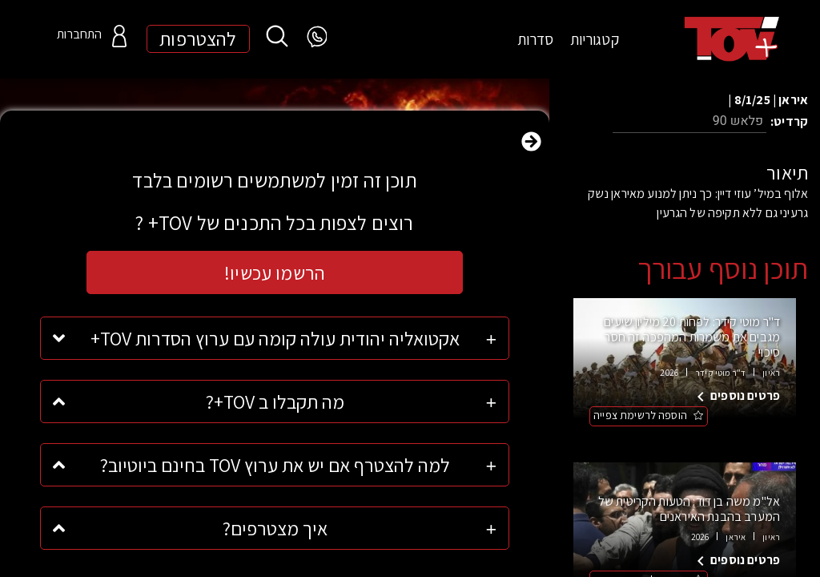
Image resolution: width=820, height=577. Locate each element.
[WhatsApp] (315, 37)
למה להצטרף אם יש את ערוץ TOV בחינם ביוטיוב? (275, 465)
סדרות (535, 39)
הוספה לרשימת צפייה (640, 415)
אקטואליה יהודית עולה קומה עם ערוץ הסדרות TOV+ (275, 338)
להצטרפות (197, 39)
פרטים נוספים (745, 395)
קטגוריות (594, 39)
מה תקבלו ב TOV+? (275, 401)
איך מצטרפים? (275, 528)
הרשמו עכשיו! (274, 272)
